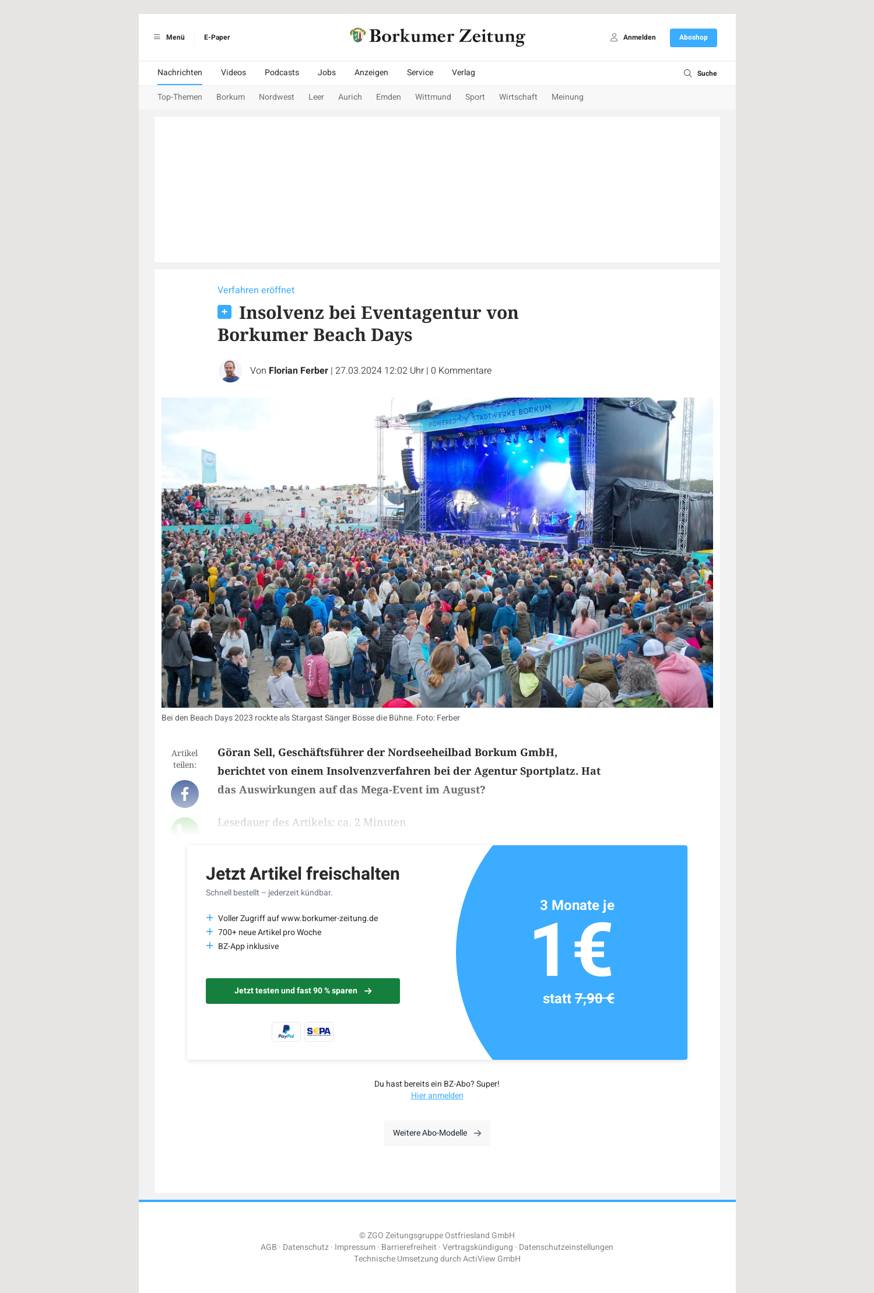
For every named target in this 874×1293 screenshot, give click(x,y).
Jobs (327, 72)
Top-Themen (179, 97)
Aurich (350, 97)
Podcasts (282, 72)
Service (420, 72)
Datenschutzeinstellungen (566, 1247)
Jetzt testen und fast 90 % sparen (302, 991)
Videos (233, 72)
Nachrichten (179, 72)
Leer (316, 97)
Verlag (463, 72)
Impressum (355, 1247)
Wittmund (433, 97)
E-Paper (217, 37)
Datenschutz (306, 1247)
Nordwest (276, 97)
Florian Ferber (298, 371)
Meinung (568, 97)
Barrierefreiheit (409, 1247)
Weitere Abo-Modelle (437, 1133)
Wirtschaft (518, 97)
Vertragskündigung (478, 1247)
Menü (167, 37)
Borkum (230, 97)
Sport (475, 97)
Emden (388, 97)
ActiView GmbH (492, 1259)
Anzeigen (371, 72)
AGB (269, 1247)
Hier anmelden (437, 1096)
